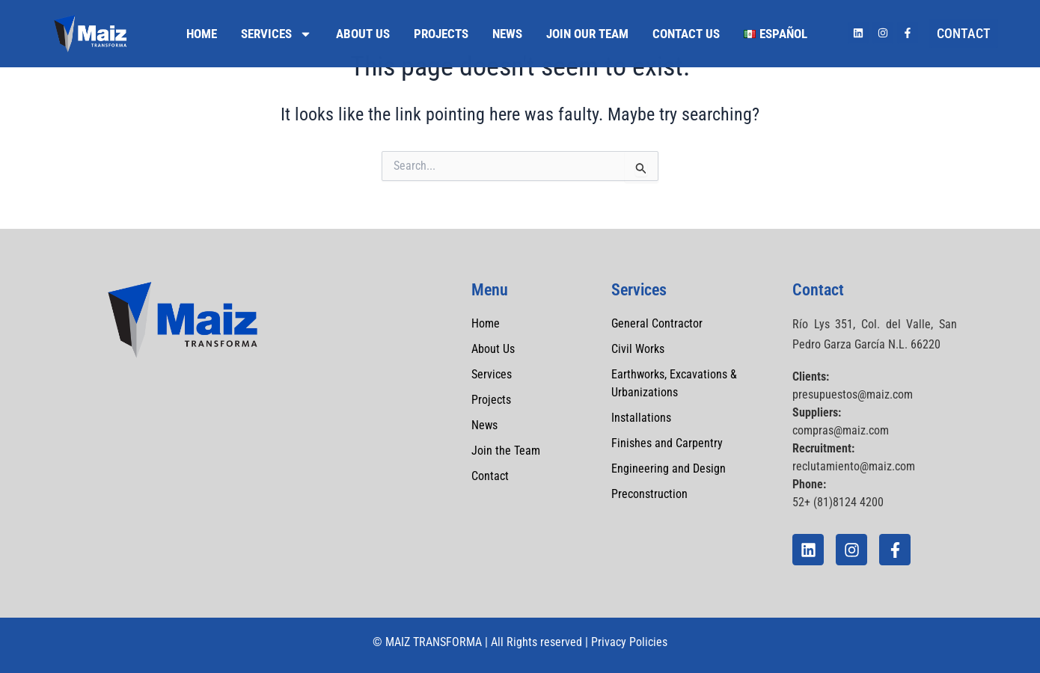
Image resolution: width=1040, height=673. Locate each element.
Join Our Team (587, 33)
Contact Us (686, 33)
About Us (363, 33)
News (507, 33)
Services (276, 34)
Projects (441, 33)
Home (201, 33)
